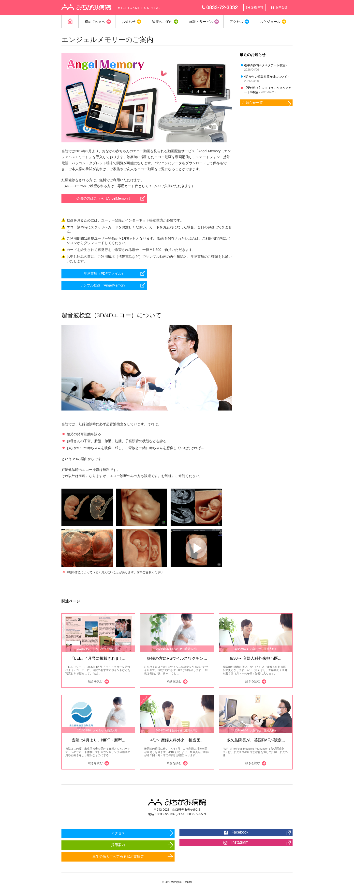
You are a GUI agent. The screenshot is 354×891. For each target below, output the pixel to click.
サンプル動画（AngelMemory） (104, 285)
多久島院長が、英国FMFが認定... (255, 740)
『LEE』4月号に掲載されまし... (98, 658)
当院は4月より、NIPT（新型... (98, 740)
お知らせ (128, 21)
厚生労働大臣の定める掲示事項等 (118, 857)
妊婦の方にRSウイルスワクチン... (177, 658)
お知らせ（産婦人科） (106, 648)
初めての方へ (94, 21)
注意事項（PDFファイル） (104, 273)
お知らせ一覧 (252, 103)
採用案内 (118, 845)
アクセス (236, 21)
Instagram (235, 842)
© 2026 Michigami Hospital (177, 882)
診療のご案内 (162, 21)
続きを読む (85, 681)
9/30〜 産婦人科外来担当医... (255, 658)
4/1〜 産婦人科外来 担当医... (177, 740)
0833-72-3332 (220, 7)
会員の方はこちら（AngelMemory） (104, 198)
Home (70, 21)
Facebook (236, 832)
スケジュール (270, 21)
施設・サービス (201, 21)
